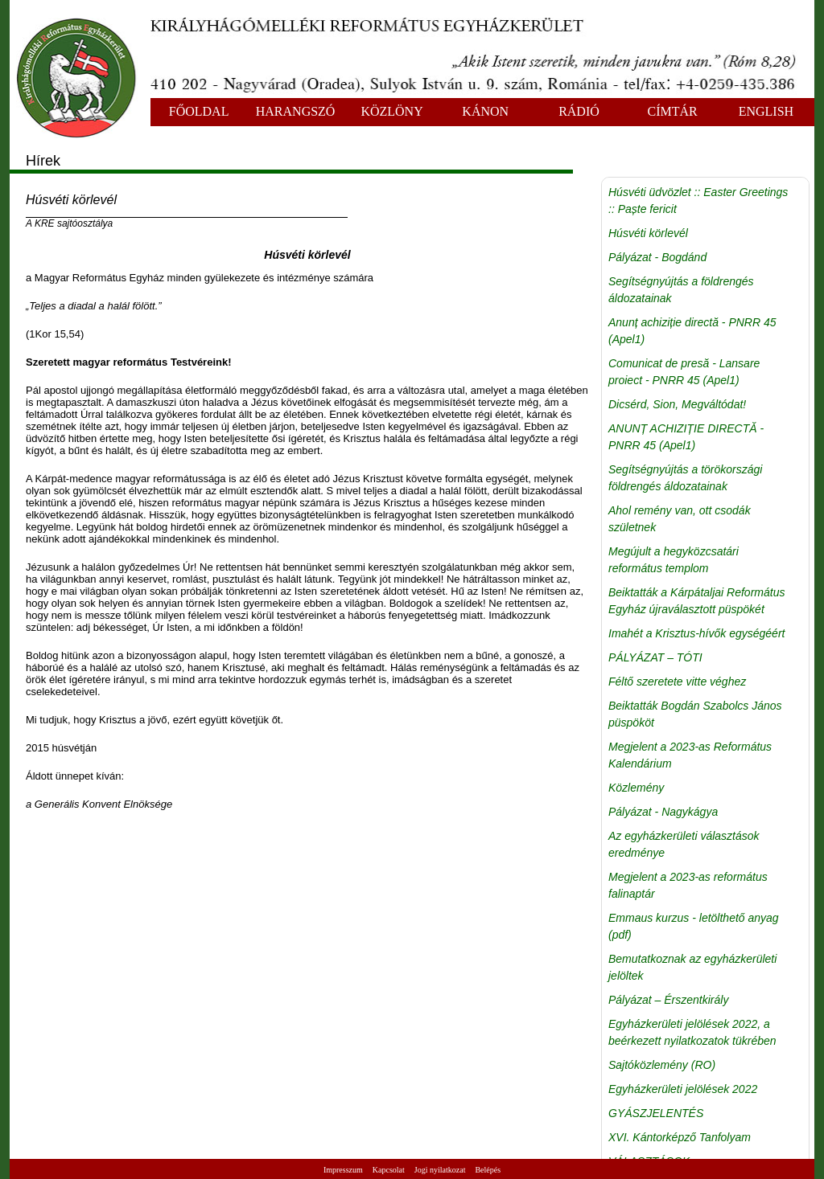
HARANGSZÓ (296, 111)
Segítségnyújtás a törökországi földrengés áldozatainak (685, 478)
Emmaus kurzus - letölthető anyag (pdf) (693, 926)
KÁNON (485, 111)
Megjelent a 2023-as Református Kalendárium (690, 755)
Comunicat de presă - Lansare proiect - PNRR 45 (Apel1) (684, 372)
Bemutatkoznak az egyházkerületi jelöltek (692, 967)
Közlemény (636, 787)
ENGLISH (766, 111)
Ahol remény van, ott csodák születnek (679, 519)
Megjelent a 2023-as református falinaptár (688, 885)
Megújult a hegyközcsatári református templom (673, 560)
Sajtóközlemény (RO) (661, 1064)
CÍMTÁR (673, 111)
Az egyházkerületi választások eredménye (684, 844)
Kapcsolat (389, 1169)
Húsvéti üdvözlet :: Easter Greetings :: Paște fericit (698, 200)
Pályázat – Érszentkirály (668, 999)
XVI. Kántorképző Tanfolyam (679, 1137)
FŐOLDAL (199, 111)
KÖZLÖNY (391, 111)
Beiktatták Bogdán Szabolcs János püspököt (695, 714)
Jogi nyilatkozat (440, 1169)
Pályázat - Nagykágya (663, 811)
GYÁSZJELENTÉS (655, 1113)
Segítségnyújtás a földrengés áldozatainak (681, 290)
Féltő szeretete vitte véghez (677, 681)
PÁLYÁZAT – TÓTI (655, 657)
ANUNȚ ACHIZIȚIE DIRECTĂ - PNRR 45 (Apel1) (686, 437)
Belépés (488, 1169)
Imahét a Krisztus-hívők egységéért (696, 633)
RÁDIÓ (578, 111)
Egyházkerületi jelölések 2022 (682, 1089)
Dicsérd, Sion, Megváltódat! (677, 404)
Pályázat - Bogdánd (657, 257)
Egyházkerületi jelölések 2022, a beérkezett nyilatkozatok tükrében (692, 1032)
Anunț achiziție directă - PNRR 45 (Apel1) (692, 331)
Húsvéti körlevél (648, 233)
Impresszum (343, 1169)
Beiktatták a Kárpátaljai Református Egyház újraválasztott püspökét (696, 601)
